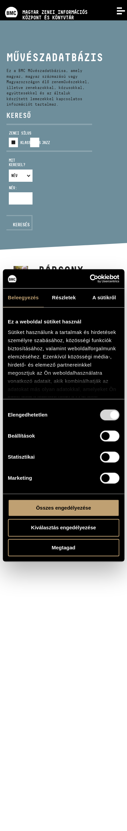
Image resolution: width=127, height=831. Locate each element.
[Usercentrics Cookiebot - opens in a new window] (90, 278)
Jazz (46, 142)
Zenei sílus (20, 133)
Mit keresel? (17, 162)
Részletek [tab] (64, 297)
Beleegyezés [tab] (23, 297)
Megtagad (63, 547)
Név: (13, 187)
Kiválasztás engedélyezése (63, 528)
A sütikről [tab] (104, 297)
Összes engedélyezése (63, 508)
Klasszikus (30, 142)
